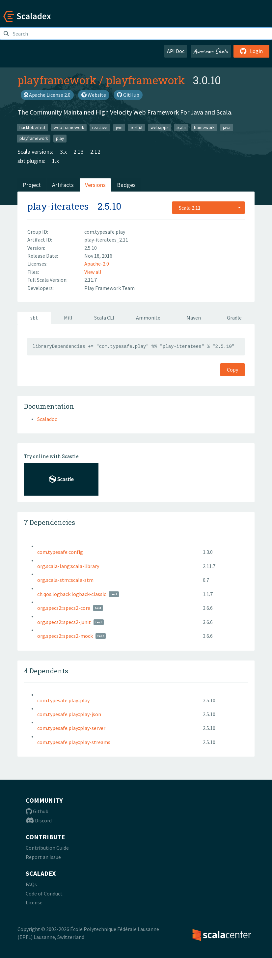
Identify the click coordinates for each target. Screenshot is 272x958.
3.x (63, 151)
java (227, 127)
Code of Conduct (44, 893)
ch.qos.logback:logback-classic (71, 594)
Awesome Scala (210, 51)
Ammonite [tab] (148, 317)
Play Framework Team (109, 288)
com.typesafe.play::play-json (69, 714)
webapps (159, 127)
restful (136, 127)
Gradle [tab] (234, 317)
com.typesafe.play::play (63, 700)
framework (204, 127)
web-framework (69, 127)
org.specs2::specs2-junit (64, 622)
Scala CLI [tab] (104, 317)
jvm (119, 127)
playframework (56, 80)
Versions (95, 185)
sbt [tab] (34, 317)
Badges (126, 185)
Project (32, 185)
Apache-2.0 (96, 263)
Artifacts (63, 185)
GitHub (128, 94)
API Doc (175, 51)
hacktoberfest (32, 127)
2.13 (78, 151)
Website (93, 94)
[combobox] (208, 207)
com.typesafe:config (60, 552)
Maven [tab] (193, 317)
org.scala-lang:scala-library (68, 566)
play (60, 138)
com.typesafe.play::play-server (71, 728)
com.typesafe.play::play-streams (73, 742)
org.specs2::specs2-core (63, 608)
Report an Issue (43, 857)
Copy (232, 369)
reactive (99, 127)
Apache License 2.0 (47, 94)
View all (92, 272)
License (34, 902)
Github (37, 811)
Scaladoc (47, 419)
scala (181, 127)
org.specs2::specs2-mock (65, 636)
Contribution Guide (47, 847)
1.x (55, 161)
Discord (39, 820)
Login (251, 51)
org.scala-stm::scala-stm (65, 580)
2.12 (95, 151)
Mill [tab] (68, 317)
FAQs (31, 884)
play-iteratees (58, 206)
